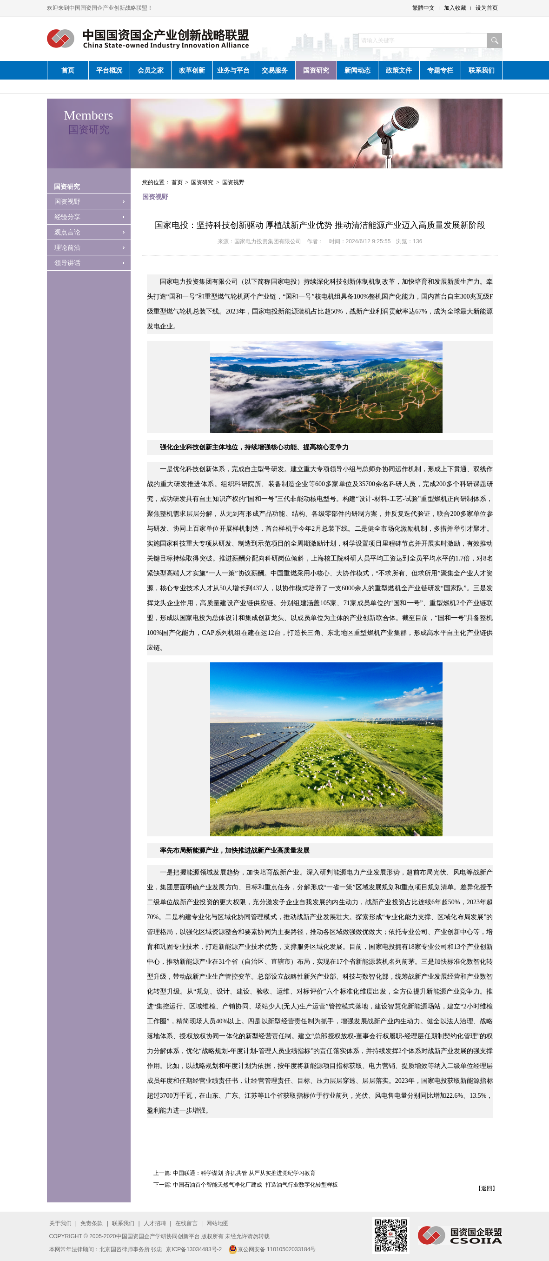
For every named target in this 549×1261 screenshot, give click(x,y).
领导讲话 (67, 263)
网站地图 (217, 1223)
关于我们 (60, 1223)
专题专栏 (440, 70)
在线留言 (186, 1223)
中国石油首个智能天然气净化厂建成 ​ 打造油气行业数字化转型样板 (255, 1184)
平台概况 (109, 70)
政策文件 (399, 70)
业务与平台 (233, 70)
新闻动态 (357, 70)
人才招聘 (155, 1223)
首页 (67, 70)
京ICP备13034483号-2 (194, 1249)
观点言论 (67, 232)
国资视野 (67, 201)
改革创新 (192, 70)
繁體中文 (423, 8)
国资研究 (316, 70)
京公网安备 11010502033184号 (272, 1249)
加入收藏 (455, 8)
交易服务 (275, 70)
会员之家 (151, 70)
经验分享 (67, 216)
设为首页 (487, 8)
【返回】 (487, 1188)
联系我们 (482, 70)
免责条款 (91, 1223)
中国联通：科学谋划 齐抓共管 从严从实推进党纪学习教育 (244, 1173)
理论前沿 (67, 247)
